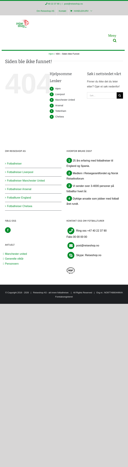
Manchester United (65, 99)
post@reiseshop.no (73, 4)
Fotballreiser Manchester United (26, 180)
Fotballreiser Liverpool (20, 172)
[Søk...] (102, 95)
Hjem (58, 88)
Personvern (12, 263)
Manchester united (16, 253)
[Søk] (120, 95)
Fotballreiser (14, 163)
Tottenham (60, 111)
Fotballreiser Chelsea (19, 206)
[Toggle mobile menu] (112, 35)
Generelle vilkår (14, 258)
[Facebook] (8, 230)
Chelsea (59, 116)
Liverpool (60, 94)
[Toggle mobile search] (114, 40)
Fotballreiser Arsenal (19, 189)
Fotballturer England (19, 197)
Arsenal (59, 105)
